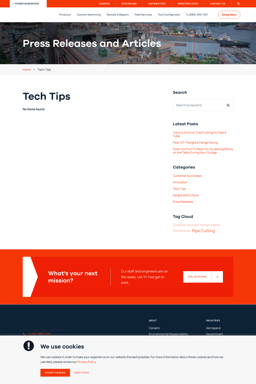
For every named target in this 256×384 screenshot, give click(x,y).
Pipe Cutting (203, 230)
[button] (28, 3)
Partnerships (181, 231)
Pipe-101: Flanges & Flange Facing (195, 142)
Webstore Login (188, 3)
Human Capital (210, 225)
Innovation (180, 182)
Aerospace (213, 328)
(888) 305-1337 (197, 14)
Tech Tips (179, 189)
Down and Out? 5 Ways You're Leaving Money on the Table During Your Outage (203, 150)
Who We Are (129, 3)
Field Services (143, 14)
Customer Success (186, 225)
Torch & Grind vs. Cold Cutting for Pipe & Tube (199, 134)
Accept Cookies (55, 372)
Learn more (81, 372)
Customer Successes (187, 176)
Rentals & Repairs (118, 14)
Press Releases (183, 202)
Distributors (157, 3)
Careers (104, 3)
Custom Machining (89, 14)
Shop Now (229, 15)
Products (65, 14)
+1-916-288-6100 (37, 334)
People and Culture (186, 195)
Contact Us (217, 3)
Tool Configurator (169, 14)
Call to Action (205, 276)
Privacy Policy (86, 362)
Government (214, 334)
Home (27, 70)
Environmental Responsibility (168, 334)
